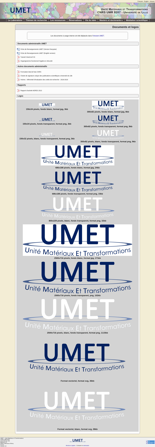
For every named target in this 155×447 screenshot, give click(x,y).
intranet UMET (98, 36)
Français (140, 1)
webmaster (86, 445)
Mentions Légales (70, 445)
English (146, 1)
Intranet (152, 1)
